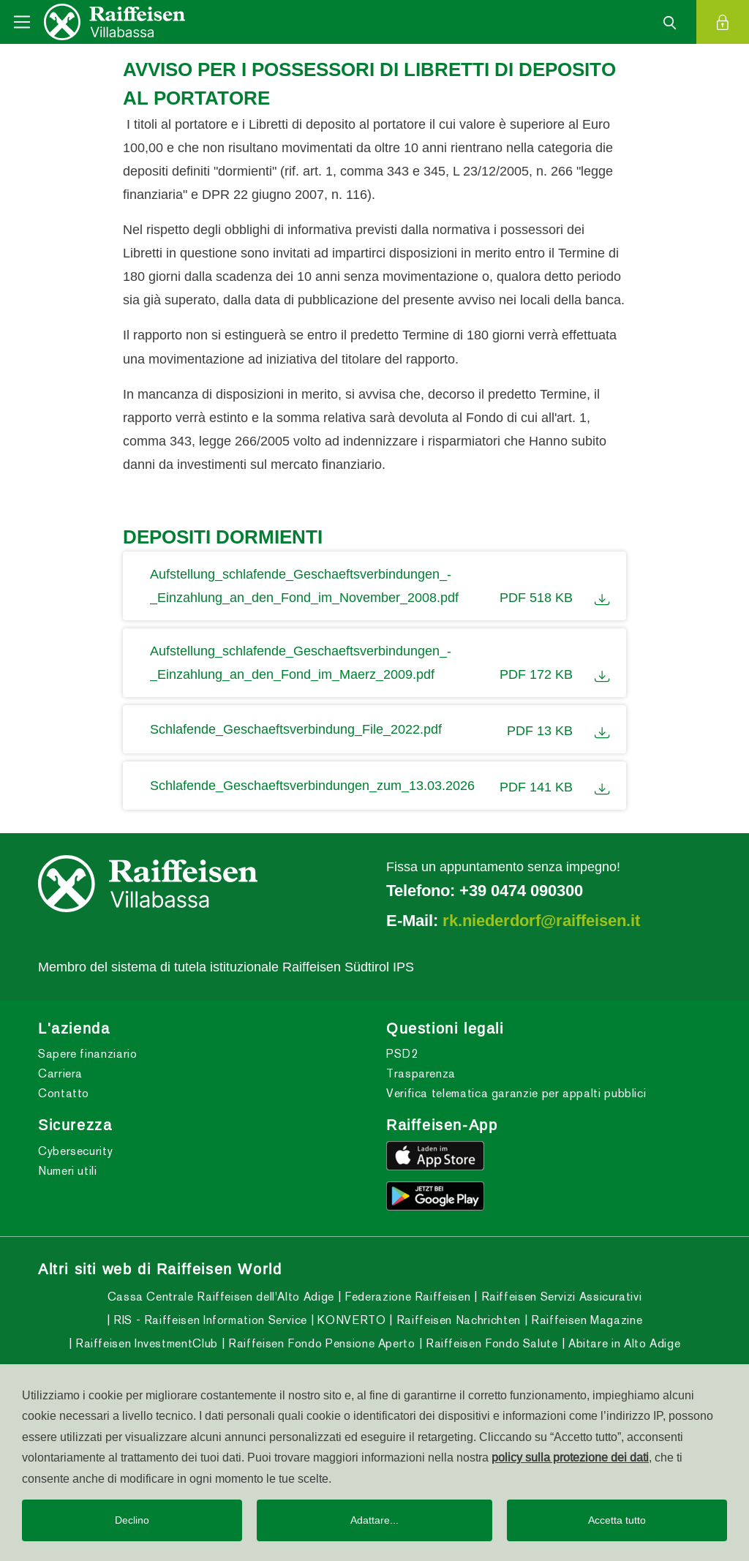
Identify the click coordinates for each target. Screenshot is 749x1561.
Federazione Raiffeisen (406, 1297)
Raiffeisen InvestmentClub (145, 1343)
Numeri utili (67, 1171)
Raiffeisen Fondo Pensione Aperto (320, 1343)
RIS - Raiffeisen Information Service (208, 1320)
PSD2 (402, 1054)
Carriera (60, 1073)
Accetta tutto (617, 1520)
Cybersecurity (75, 1151)
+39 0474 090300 (521, 890)
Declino (132, 1520)
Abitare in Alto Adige (622, 1343)
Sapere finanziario (88, 1054)
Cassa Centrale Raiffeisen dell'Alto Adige (221, 1297)
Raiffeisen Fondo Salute (489, 1343)
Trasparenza (421, 1073)
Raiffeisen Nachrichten (457, 1320)
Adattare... (374, 1520)
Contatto (63, 1093)
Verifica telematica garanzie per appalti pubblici (516, 1093)
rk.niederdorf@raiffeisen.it (541, 920)
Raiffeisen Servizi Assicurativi (559, 1297)
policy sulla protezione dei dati (570, 1457)
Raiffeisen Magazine (584, 1320)
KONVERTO (350, 1320)
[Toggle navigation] (22, 22)
